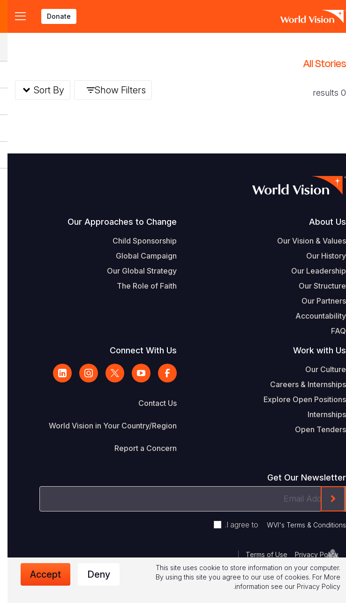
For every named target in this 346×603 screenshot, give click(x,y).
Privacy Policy (309, 554)
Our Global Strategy (134, 270)
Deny (91, 574)
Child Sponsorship (137, 240)
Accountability (313, 316)
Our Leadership (311, 270)
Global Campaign (138, 255)
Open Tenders (312, 429)
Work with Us (312, 350)
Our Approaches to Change (114, 222)
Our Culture (318, 369)
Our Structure (314, 285)
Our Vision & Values (304, 240)
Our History (318, 255)
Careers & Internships (300, 384)
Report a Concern (138, 448)
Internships (319, 414)
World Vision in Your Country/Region (105, 425)
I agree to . (278, 524)
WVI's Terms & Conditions (298, 525)
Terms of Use (259, 554)
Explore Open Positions (297, 399)
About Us (319, 222)
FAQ (330, 331)
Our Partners (316, 300)
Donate (51, 16)
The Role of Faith (139, 285)
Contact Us (150, 403)
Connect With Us (135, 350)
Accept (38, 574)
